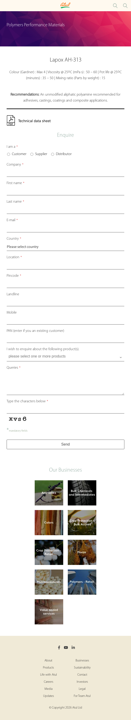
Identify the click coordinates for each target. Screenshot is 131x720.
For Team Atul (82, 696)
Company (15, 165)
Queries (14, 368)
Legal (82, 689)
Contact (82, 675)
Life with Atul (48, 675)
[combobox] (66, 357)
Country (14, 239)
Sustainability (82, 667)
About (48, 660)
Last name (15, 202)
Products (48, 667)
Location (14, 257)
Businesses (82, 660)
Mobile (12, 312)
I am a (12, 147)
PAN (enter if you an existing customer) (35, 331)
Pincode (14, 276)
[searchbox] (66, 356)
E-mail (12, 220)
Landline (13, 294)
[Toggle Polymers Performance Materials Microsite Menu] (4, 5)
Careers (48, 682)
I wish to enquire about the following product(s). (43, 349)
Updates (48, 696)
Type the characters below (27, 401)
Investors (82, 682)
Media (48, 689)
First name (15, 183)
